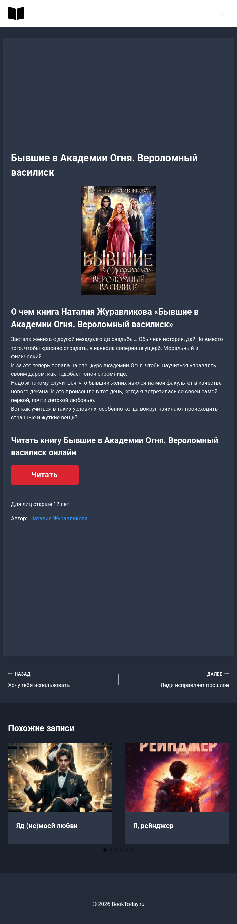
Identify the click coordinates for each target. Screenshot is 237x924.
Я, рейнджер (154, 825)
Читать (44, 474)
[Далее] (217, 793)
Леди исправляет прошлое (176, 678)
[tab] (105, 850)
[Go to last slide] (20, 793)
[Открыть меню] (222, 13)
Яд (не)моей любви (47, 825)
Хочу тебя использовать (60, 678)
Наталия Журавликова (59, 518)
